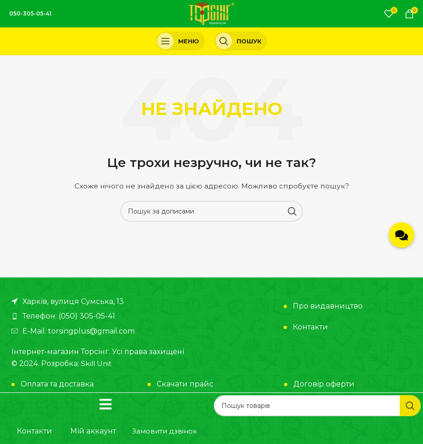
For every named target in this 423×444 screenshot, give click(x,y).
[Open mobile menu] (180, 41)
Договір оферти (323, 384)
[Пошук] (241, 41)
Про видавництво (328, 306)
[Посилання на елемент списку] (109, 316)
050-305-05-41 (30, 13)
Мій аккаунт (93, 431)
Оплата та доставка (57, 384)
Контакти (310, 327)
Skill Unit (97, 363)
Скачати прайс (185, 384)
